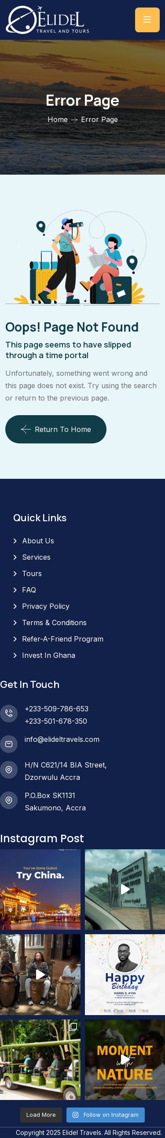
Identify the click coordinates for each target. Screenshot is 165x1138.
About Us (38, 540)
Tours (32, 573)
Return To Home (56, 429)
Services (36, 557)
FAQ (29, 589)
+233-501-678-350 (56, 721)
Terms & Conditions (54, 622)
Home (58, 119)
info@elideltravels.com (62, 739)
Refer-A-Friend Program (62, 638)
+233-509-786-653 (56, 708)
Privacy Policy (46, 606)
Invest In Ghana (48, 655)
